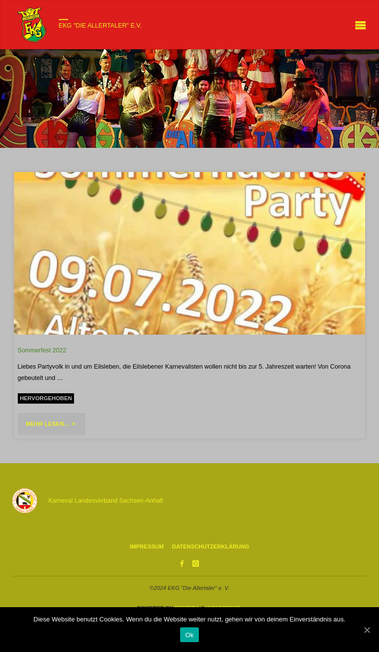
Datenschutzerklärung (210, 546)
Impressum (147, 546)
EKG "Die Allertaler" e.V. (100, 25)
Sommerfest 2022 (42, 350)
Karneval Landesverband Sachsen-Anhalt (105, 500)
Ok (189, 635)
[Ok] (367, 630)
